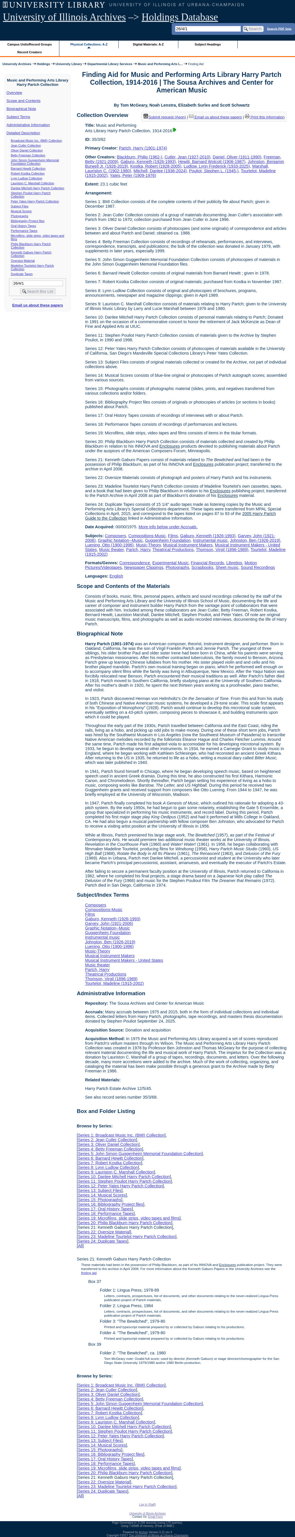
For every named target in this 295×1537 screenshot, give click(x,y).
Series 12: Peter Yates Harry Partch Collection (120, 1186)
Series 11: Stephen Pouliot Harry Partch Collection (124, 1181)
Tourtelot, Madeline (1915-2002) (114, 983)
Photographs (19, 216)
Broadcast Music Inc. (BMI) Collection (36, 140)
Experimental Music (170, 563)
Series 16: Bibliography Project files (110, 1204)
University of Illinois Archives (64, 17)
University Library (69, 64)
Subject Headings (208, 44)
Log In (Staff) (147, 1504)
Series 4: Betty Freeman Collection (110, 1149)
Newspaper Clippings (143, 567)
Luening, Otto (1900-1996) (109, 545)
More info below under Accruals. (168, 527)
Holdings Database (180, 17)
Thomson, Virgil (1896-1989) (222, 549)
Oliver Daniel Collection (27, 150)
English (116, 576)
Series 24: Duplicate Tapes (102, 1241)
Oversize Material (23, 260)
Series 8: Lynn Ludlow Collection (108, 1167)
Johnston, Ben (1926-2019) (255, 540)
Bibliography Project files (28, 221)
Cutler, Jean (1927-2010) (187, 157)
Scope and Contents (24, 101)
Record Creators (29, 52)
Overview (14, 92)
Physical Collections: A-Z (88, 44)
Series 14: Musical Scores (102, 1195)
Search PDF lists (279, 28)
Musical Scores (21, 211)
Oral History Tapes (23, 226)
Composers (115, 535)
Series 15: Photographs (99, 1199)
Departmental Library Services (109, 64)
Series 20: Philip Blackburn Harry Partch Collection (124, 1222)
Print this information (265, 117)
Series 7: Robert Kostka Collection (109, 1163)
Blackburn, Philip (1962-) (139, 157)
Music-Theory (148, 545)
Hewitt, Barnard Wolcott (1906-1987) (211, 161)
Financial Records (207, 563)
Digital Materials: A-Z (148, 44)
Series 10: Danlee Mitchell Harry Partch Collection (124, 1176)
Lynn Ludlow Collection (26, 178)
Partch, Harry (138, 549)
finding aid (89, 1273)
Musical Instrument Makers (188, 545)
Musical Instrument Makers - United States (124, 960)
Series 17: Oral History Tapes (105, 1209)
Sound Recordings (258, 567)
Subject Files (20, 206)
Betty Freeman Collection (28, 155)
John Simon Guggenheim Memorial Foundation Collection (35, 161)
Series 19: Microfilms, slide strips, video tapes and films (128, 1218)
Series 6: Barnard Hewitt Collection (110, 1158)
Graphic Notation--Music (120, 540)
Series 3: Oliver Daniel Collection (108, 1144)
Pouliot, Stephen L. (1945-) (214, 171)
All (80, 1245)
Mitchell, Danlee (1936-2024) (160, 171)
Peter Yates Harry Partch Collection (35, 201)
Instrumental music (210, 540)
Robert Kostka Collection (28, 173)
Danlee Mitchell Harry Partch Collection (37, 188)
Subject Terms (18, 117)
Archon (143, 1532)
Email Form (155, 1516)
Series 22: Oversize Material (104, 1232)
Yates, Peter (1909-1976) (133, 175)
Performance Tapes (24, 230)
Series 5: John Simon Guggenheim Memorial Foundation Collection (140, 1153)
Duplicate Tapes (22, 274)
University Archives (16, 64)
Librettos (234, 563)
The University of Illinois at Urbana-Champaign (159, 1535)
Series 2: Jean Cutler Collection (107, 1139)
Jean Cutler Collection (26, 145)
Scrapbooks (202, 567)
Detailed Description (23, 133)
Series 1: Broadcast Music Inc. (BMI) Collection (121, 1135)
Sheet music (227, 567)
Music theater (111, 549)
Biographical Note (21, 109)
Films (173, 535)
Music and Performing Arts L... (160, 64)
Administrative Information (28, 125)
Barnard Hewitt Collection (28, 168)
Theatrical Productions (173, 549)
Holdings (43, 64)
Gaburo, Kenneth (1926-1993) (148, 161)
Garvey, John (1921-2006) (109, 923)
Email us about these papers (37, 305)
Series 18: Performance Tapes (105, 1213)
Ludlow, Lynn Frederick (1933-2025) (217, 166)
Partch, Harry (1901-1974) (143, 148)
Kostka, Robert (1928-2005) (155, 166)
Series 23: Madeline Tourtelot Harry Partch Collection (126, 1236)
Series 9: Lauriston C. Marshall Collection (116, 1172)
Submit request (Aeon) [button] (164, 117)
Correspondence (134, 563)
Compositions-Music (147, 535)
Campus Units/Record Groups (29, 44)
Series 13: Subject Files (99, 1190)
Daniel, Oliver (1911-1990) (237, 157)
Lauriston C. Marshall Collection (32, 183)
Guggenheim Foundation (167, 540)
